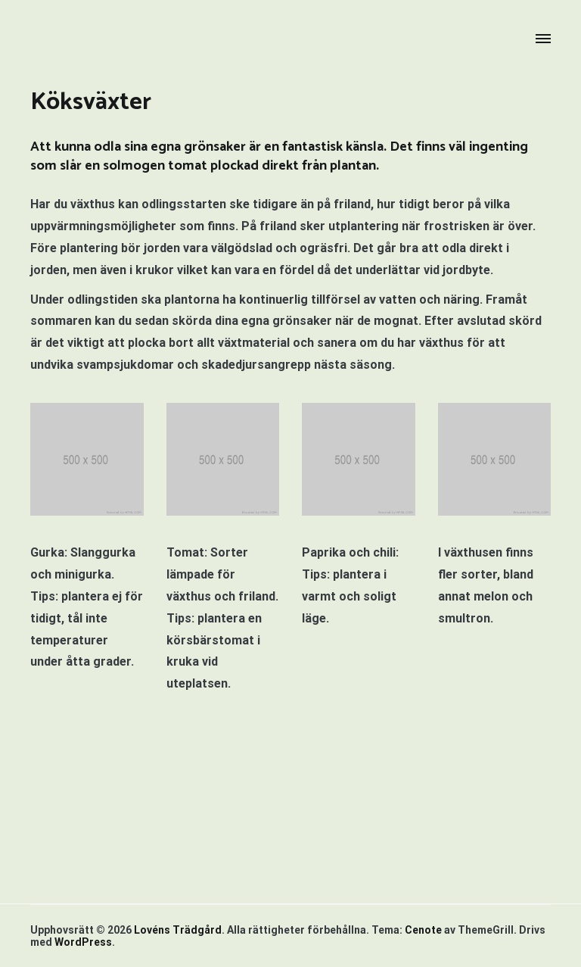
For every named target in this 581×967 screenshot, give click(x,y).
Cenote (423, 930)
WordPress (83, 942)
